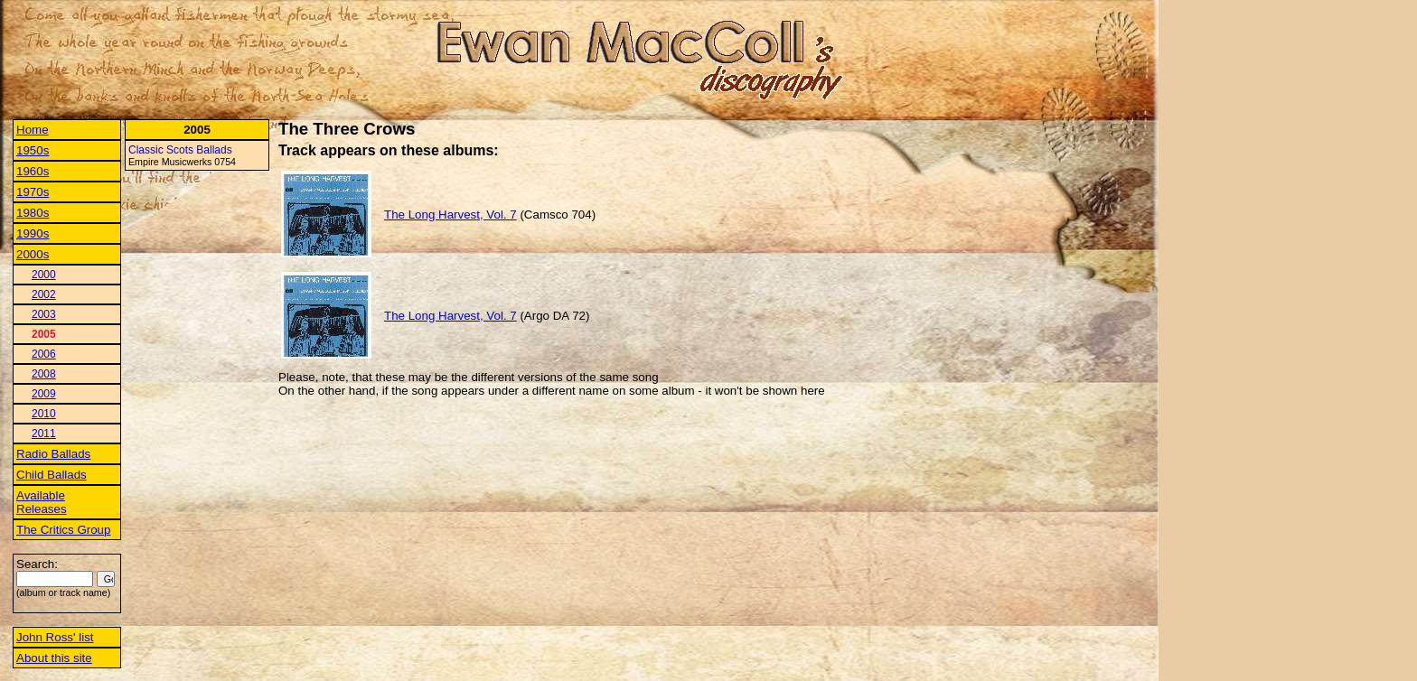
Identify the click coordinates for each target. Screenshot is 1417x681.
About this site (54, 658)
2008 (44, 374)
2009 (44, 393)
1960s (32, 171)
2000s (32, 254)
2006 (44, 354)
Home (32, 129)
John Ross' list (55, 637)
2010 (44, 413)
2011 (44, 433)
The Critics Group (63, 529)
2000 (44, 274)
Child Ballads (51, 474)
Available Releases (41, 502)
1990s (32, 233)
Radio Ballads (53, 454)
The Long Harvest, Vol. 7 (450, 214)
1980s (32, 212)
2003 (44, 314)
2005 (44, 334)
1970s (32, 192)
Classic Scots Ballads (180, 150)
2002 (44, 294)
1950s (32, 150)
